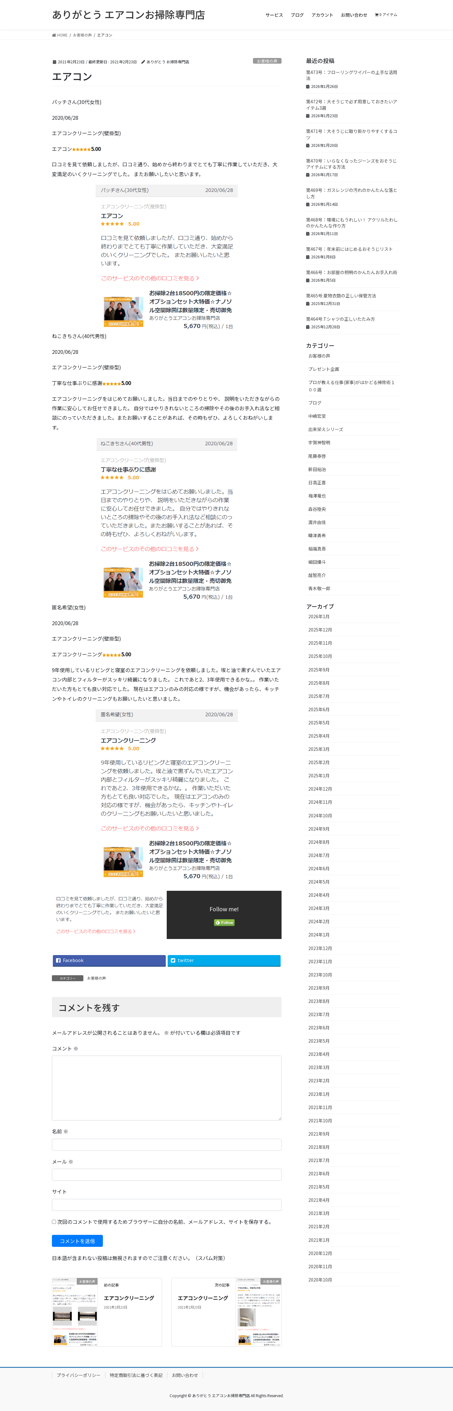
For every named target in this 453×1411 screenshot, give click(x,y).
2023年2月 (319, 1080)
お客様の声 (267, 61)
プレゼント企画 (323, 369)
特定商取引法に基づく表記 (136, 1375)
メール (62, 1161)
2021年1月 (319, 1240)
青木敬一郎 (319, 588)
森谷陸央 (317, 509)
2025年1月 (319, 775)
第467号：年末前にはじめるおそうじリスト (349, 249)
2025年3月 (319, 749)
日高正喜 (317, 482)
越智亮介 (317, 575)
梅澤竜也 (317, 495)
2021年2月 (319, 1226)
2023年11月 (320, 961)
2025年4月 (319, 736)
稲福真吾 (317, 548)
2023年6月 (319, 1027)
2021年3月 (319, 1213)
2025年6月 (319, 709)
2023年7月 (319, 1014)
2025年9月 (319, 669)
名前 (60, 1131)
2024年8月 (319, 842)
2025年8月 (319, 683)
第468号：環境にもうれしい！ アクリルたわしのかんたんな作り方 (352, 222)
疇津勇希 (317, 535)
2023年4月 (319, 1054)
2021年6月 (319, 1173)
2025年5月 (319, 722)
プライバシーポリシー (79, 1375)
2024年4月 (319, 895)
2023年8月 (319, 1001)
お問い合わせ (185, 1375)
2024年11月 (320, 802)
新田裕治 (317, 469)
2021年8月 (319, 1147)
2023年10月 (320, 974)
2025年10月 (320, 656)
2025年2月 (319, 762)
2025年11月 (320, 643)
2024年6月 (319, 868)
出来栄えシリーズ (325, 429)
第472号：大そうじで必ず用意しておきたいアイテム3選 (351, 104)
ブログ (315, 403)
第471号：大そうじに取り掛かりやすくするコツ (351, 134)
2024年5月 (319, 881)
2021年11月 (320, 1107)
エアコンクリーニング (129, 1298)
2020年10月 (320, 1279)
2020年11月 (320, 1266)
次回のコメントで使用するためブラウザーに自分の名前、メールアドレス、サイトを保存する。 (165, 1221)
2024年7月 (319, 855)
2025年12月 (320, 629)
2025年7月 (319, 696)
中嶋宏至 (317, 416)
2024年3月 (319, 908)
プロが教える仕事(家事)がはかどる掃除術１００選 (351, 386)
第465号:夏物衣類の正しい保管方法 (341, 295)
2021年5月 (319, 1187)
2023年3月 (319, 1067)
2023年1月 (319, 1094)
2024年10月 (320, 815)
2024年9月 (319, 829)
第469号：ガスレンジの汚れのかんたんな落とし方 (351, 193)
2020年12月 (320, 1253)
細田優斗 (317, 562)
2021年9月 (319, 1134)
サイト (59, 1191)
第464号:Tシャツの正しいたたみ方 (340, 319)
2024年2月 (319, 921)
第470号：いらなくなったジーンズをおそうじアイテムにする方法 (351, 164)
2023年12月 (320, 948)
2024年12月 (320, 789)
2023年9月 (319, 988)
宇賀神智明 (319, 442)
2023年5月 (319, 1041)
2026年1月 (319, 616)
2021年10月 (320, 1120)
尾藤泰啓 (317, 456)
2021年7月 (319, 1160)
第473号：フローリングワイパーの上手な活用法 (351, 75)
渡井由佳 (317, 522)
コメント (65, 1048)
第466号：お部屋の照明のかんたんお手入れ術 (351, 272)
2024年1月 (319, 934)
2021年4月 (319, 1200)
